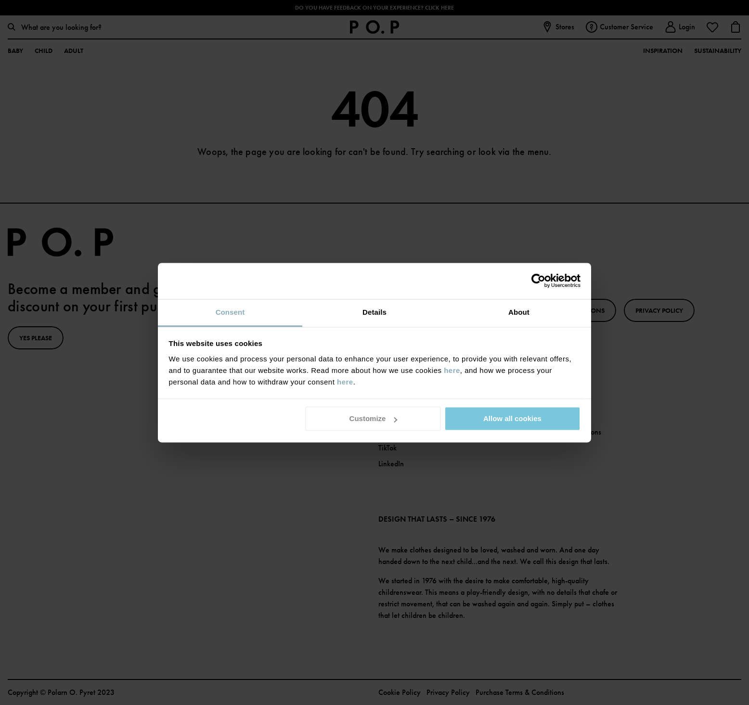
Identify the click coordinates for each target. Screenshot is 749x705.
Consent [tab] (230, 312)
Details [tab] (374, 312)
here (452, 370)
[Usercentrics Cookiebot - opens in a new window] (538, 280)
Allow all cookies (512, 418)
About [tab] (518, 312)
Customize (373, 418)
